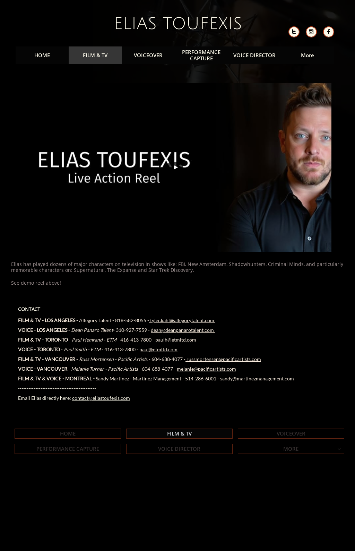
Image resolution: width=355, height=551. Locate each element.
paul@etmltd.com (158, 349)
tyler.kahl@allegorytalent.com (182, 320)
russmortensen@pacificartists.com (223, 359)
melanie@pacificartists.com (206, 369)
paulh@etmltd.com (175, 340)
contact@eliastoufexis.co (99, 398)
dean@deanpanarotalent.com (183, 330)
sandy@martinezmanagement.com (257, 378)
